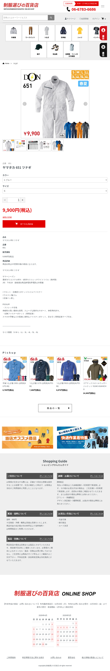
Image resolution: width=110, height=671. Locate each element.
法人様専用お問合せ (106, 50)
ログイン (96, 19)
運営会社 (71, 657)
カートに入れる (24, 224)
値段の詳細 (7, 217)
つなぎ (15, 63)
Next (85, 104)
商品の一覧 (53, 408)
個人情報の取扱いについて (93, 657)
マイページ (70, 19)
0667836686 (81, 9)
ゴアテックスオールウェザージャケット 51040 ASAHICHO (95, 386)
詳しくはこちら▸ (46, 476)
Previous (25, 104)
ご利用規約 (11, 657)
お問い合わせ (56, 657)
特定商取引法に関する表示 (33, 657)
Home (6, 63)
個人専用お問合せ (106, 33)
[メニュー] (102, 6)
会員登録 (83, 19)
